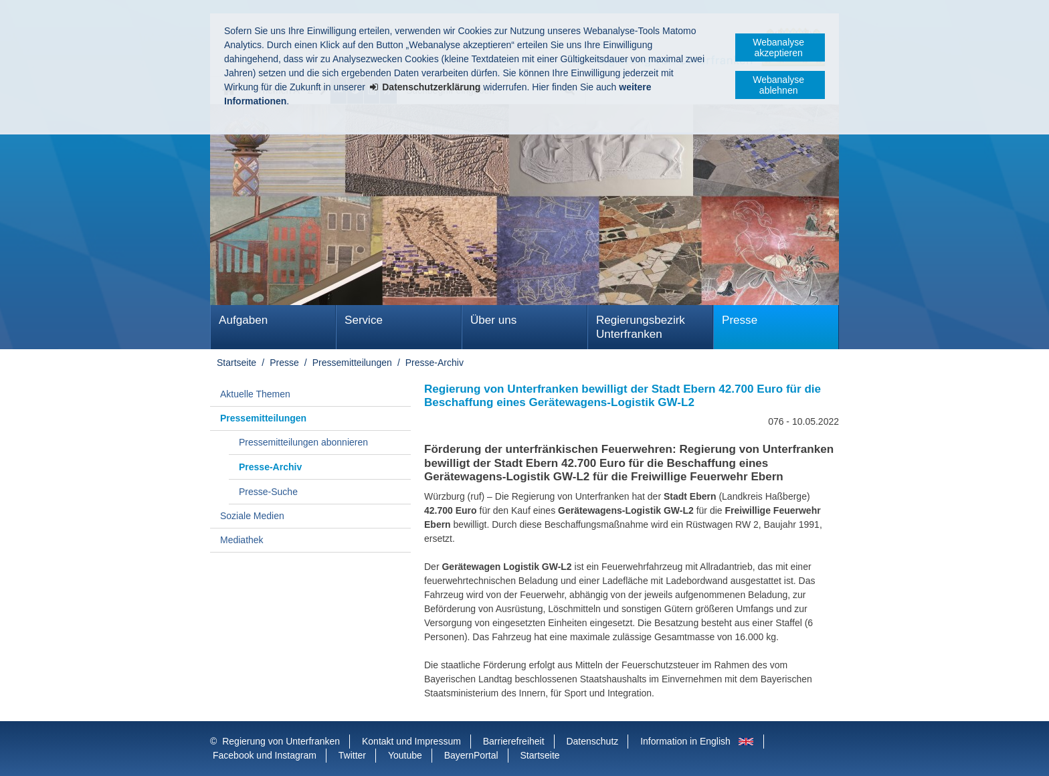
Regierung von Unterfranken (281, 741)
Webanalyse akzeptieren (778, 47)
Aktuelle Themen (255, 394)
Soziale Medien (252, 515)
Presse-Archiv (434, 362)
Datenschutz (592, 741)
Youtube (405, 755)
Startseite (236, 362)
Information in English (685, 741)
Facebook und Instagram (264, 755)
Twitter (352, 755)
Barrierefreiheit (514, 741)
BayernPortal (471, 755)
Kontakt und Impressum (411, 741)
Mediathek (242, 540)
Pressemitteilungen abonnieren (303, 442)
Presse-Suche (268, 491)
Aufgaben (243, 320)
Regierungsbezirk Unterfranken (640, 327)
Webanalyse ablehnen (778, 85)
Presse (739, 320)
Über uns (493, 320)
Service (364, 320)
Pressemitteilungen (352, 362)
